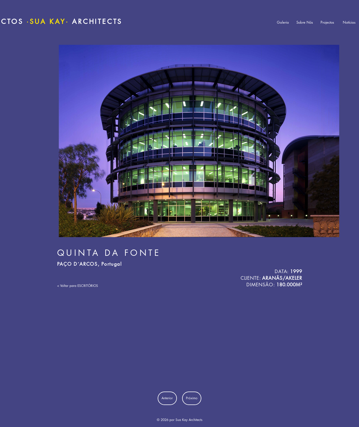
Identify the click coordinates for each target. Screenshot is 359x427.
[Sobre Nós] (304, 22)
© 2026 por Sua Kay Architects (179, 419)
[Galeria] (283, 22)
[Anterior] (167, 398)
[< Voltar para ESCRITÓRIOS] (77, 285)
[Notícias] (349, 22)
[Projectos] (327, 22)
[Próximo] (191, 398)
